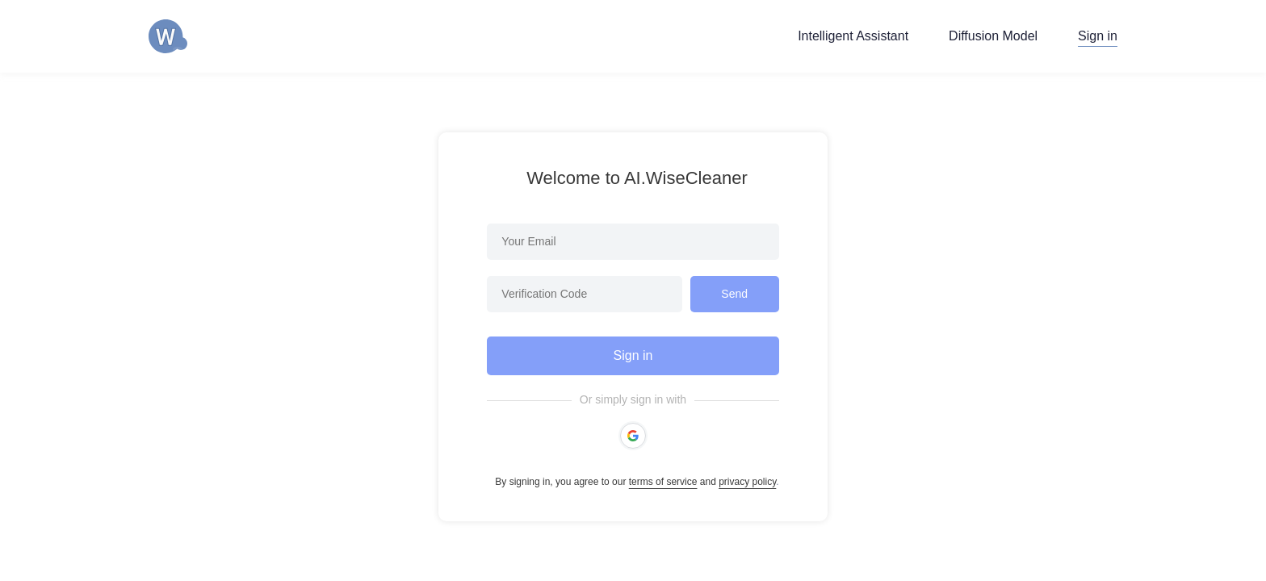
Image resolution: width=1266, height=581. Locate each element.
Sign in (1097, 36)
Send (734, 293)
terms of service (663, 481)
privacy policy (747, 481)
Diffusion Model (993, 36)
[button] (633, 436)
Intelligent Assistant (853, 36)
